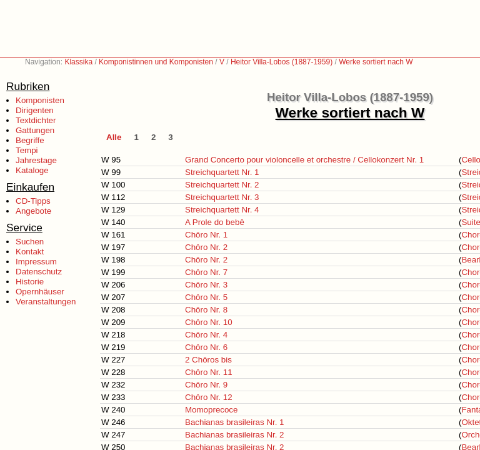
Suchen (30, 241)
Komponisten (40, 100)
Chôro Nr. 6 (206, 347)
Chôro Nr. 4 (206, 334)
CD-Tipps (33, 201)
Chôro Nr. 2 (206, 247)
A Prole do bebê (214, 222)
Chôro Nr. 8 (206, 309)
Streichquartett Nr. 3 (222, 197)
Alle (113, 137)
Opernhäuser (40, 291)
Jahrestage (36, 160)
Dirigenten (35, 110)
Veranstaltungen (46, 301)
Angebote (33, 211)
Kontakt (30, 251)
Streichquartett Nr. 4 (222, 209)
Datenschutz (39, 271)
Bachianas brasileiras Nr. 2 (234, 434)
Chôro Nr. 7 (206, 272)
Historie (30, 281)
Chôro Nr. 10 (208, 322)
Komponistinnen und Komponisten (156, 62)
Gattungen (35, 130)
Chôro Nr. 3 (206, 284)
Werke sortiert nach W (375, 62)
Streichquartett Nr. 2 (222, 184)
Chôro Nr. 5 (206, 297)
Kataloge (32, 170)
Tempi (27, 150)
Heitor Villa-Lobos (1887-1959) (281, 62)
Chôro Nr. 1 (206, 234)
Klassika (78, 62)
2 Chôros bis (208, 359)
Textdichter (36, 120)
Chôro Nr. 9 (206, 384)
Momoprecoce (211, 409)
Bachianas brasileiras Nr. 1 (234, 422)
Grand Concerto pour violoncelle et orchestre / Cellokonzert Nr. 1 (304, 159)
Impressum (36, 261)
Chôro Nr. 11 (208, 372)
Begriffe (30, 140)
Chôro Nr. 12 (208, 397)
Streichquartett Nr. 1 (222, 172)
